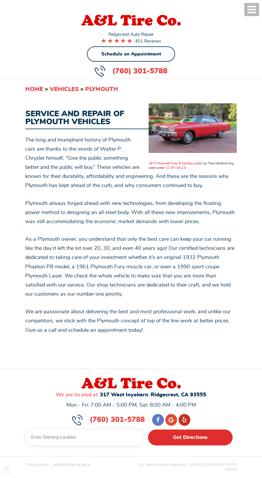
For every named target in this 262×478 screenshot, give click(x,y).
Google (171, 420)
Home (34, 89)
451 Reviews (148, 41)
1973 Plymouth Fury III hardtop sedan (176, 163)
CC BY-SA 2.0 (176, 167)
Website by (71, 465)
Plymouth (101, 89)
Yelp (184, 420)
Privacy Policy (38, 465)
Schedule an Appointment (131, 54)
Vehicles (64, 89)
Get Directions (190, 437)
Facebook (158, 420)
